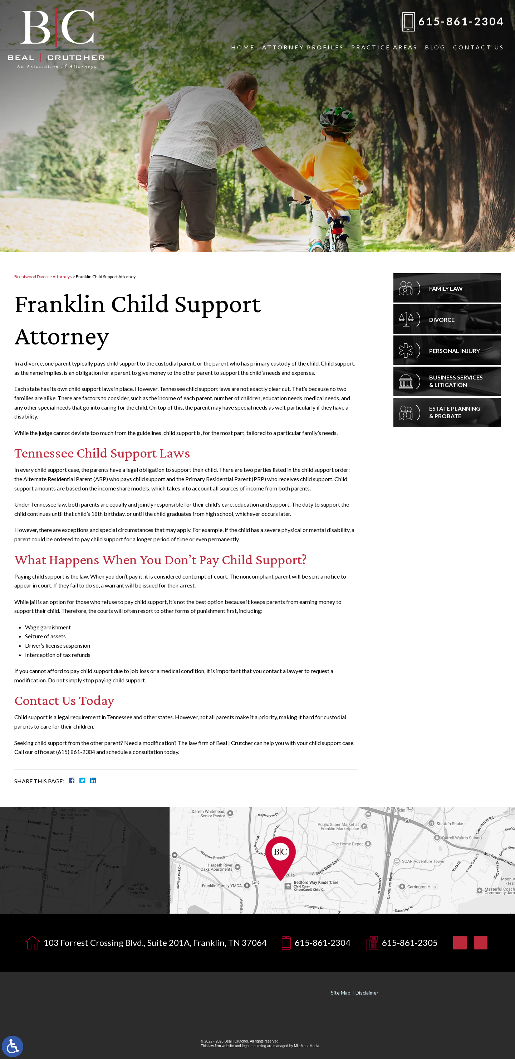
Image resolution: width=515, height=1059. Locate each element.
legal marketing (254, 1046)
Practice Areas (384, 47)
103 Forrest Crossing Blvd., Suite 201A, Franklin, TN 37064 (155, 942)
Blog (435, 47)
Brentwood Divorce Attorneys (43, 276)
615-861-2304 (461, 21)
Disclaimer (366, 993)
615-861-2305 (410, 942)
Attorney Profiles (303, 47)
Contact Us (478, 47)
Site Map (340, 993)
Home (243, 47)
